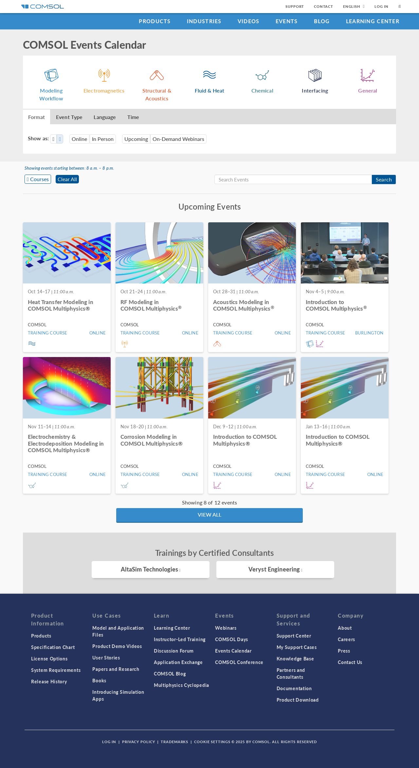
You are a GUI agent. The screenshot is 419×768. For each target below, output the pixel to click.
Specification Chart (53, 647)
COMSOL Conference (239, 662)
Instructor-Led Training (180, 639)
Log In (381, 6)
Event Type (69, 117)
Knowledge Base (295, 658)
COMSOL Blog (170, 673)
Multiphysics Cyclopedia (181, 685)
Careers (346, 639)
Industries (204, 21)
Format (36, 117)
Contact (323, 6)
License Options (49, 658)
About (345, 627)
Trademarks (174, 741)
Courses (39, 179)
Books (99, 680)
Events (287, 21)
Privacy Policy (138, 741)
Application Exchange (178, 662)
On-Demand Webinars (178, 139)
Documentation (294, 688)
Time (133, 117)
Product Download (298, 699)
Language (105, 117)
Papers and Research (115, 669)
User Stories (106, 657)
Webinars (226, 627)
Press (344, 650)
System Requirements (56, 670)
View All (209, 514)
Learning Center (372, 21)
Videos (249, 21)
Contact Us (350, 662)
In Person (103, 139)
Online (79, 139)
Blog (322, 21)
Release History (49, 681)
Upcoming (136, 139)
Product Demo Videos (117, 646)
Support (294, 6)
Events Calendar (233, 650)
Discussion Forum (174, 650)
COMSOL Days (231, 639)
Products (155, 21)
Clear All (67, 179)
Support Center (294, 635)
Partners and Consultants (291, 673)
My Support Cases (297, 647)
